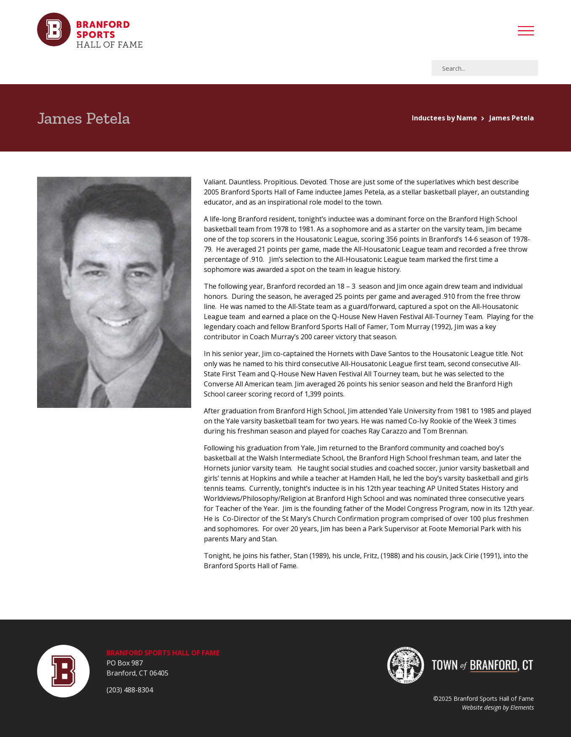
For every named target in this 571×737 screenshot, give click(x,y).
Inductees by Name (444, 117)
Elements (522, 707)
